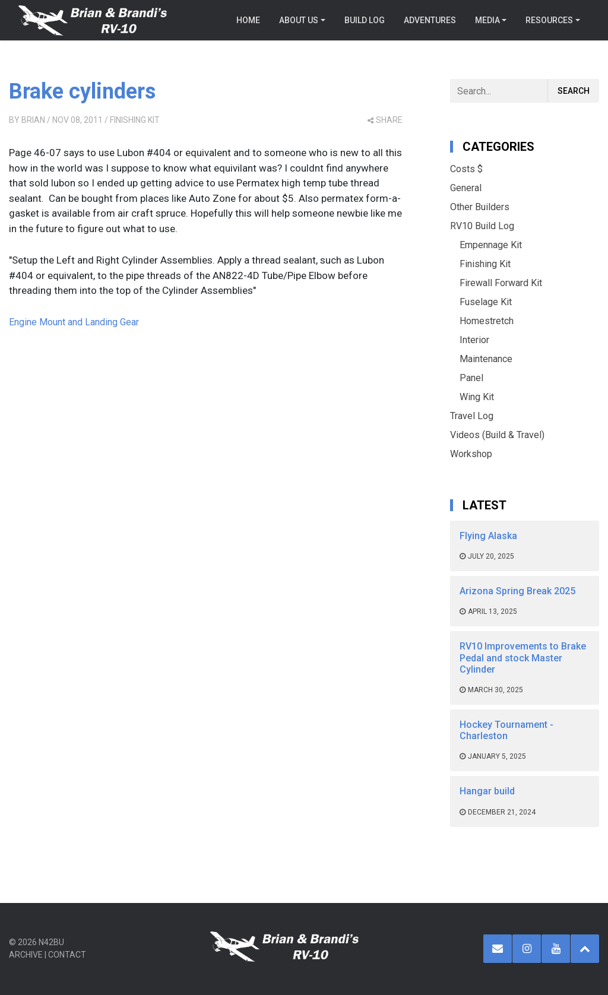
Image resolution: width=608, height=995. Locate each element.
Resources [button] (549, 20)
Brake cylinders (82, 91)
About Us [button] (298, 20)
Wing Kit (477, 397)
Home (248, 20)
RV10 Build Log (482, 226)
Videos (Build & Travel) (497, 435)
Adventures (430, 20)
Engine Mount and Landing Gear (74, 322)
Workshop (471, 454)
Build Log (364, 20)
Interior (474, 340)
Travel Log (471, 416)
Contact (67, 954)
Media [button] (487, 20)
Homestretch (487, 321)
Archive (26, 954)
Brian (33, 120)
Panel (471, 378)
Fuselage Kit (486, 302)
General (466, 188)
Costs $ (466, 169)
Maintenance (486, 359)
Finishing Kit (135, 120)
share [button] (385, 120)
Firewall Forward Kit (501, 283)
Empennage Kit (491, 245)
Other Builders (479, 207)
